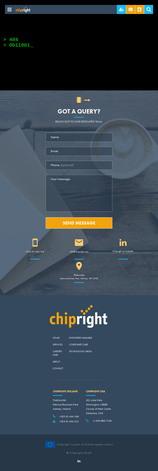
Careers (57, 351)
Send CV (131, 9)
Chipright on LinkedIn (123, 251)
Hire (121, 9)
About (56, 361)
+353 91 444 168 (35, 251)
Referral (140, 9)
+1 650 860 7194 (102, 421)
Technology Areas (80, 351)
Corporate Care (78, 344)
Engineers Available (80, 337)
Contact (58, 368)
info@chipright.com (79, 251)
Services (58, 344)
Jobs (55, 354)
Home (56, 337)
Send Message (79, 223)
